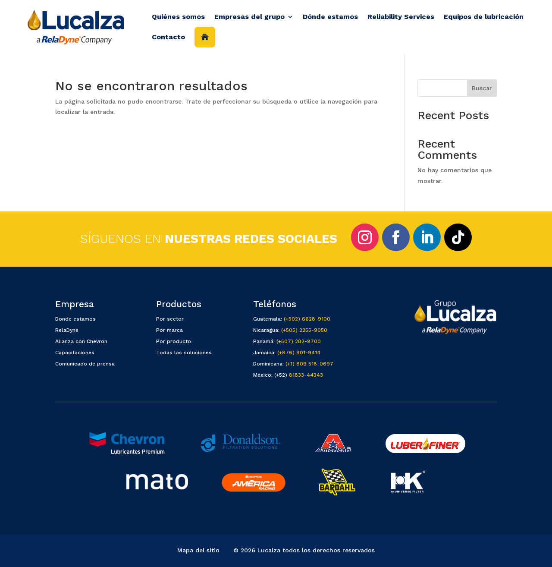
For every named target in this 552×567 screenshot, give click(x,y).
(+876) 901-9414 (298, 353)
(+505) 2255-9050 (304, 330)
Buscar (482, 88)
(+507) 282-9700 (298, 341)
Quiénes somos (178, 17)
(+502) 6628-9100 (307, 319)
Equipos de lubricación (484, 17)
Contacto (168, 37)
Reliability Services (400, 17)
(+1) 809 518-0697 (309, 364)
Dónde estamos (330, 17)
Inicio (204, 37)
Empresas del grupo (249, 17)
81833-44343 (306, 375)
